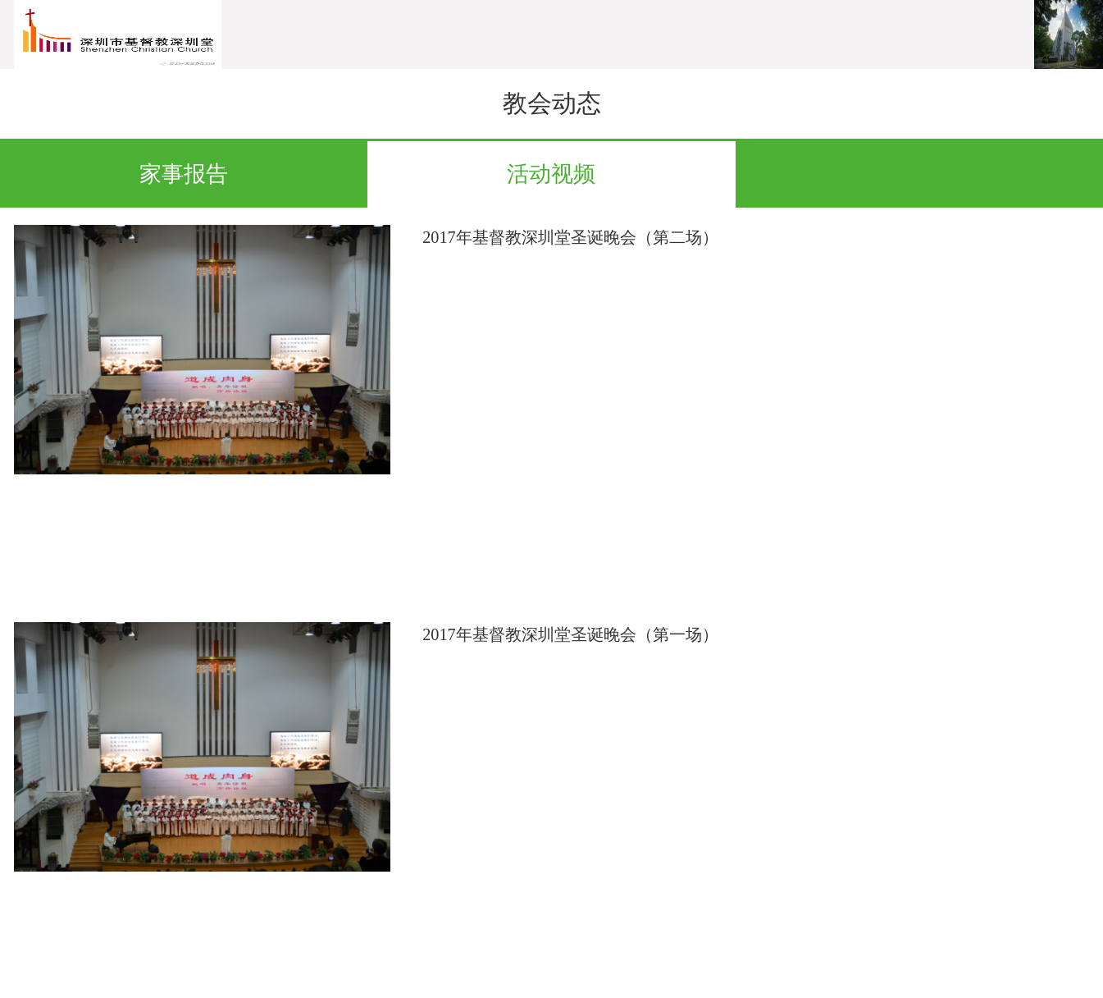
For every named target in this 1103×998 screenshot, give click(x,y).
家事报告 (183, 174)
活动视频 (551, 174)
